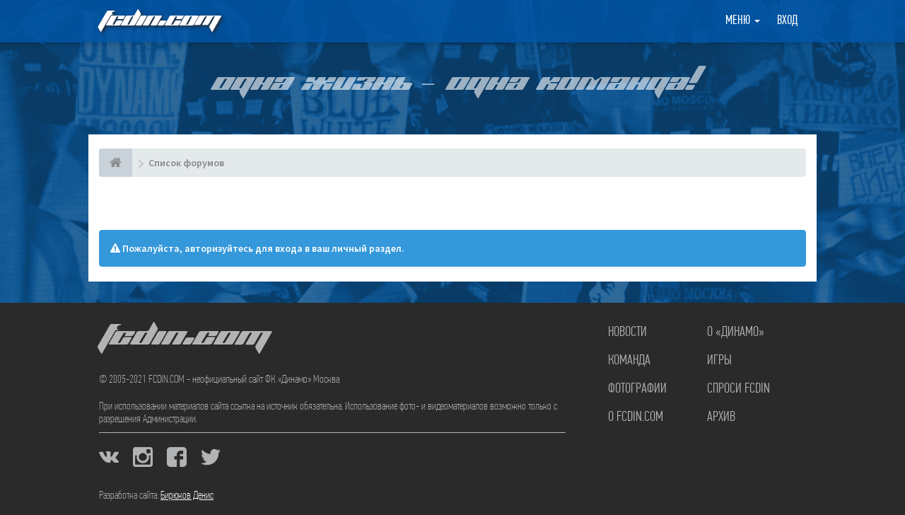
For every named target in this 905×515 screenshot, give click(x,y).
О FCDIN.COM (635, 417)
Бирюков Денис (187, 496)
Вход (787, 21)
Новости (627, 332)
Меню (742, 21)
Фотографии (637, 389)
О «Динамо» (735, 332)
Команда (629, 361)
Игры (719, 361)
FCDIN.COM (158, 20)
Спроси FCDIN (738, 389)
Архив (721, 417)
